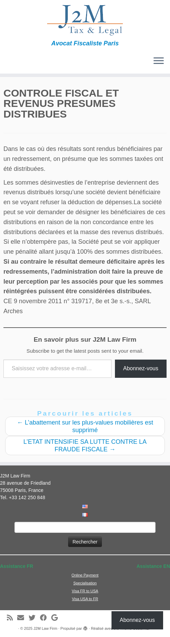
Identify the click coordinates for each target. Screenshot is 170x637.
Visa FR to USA (85, 591)
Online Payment (85, 575)
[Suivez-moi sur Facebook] (45, 618)
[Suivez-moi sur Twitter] (34, 618)
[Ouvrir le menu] (158, 61)
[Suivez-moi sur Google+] (56, 618)
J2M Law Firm (45, 628)
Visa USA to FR (85, 599)
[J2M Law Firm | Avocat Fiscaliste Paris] (85, 19)
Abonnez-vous (140, 368)
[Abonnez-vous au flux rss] (12, 618)
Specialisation (85, 583)
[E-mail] (23, 618)
